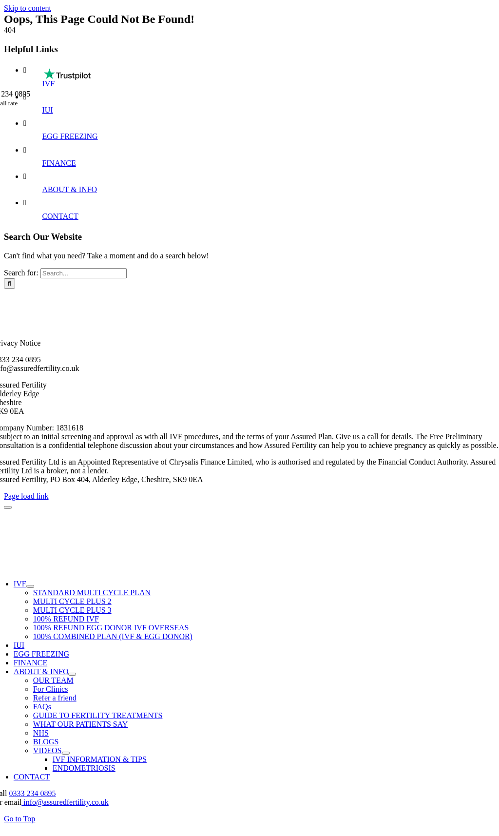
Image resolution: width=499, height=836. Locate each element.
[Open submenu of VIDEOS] (66, 753)
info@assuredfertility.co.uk (65, 802)
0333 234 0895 (32, 793)
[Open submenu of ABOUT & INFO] (72, 674)
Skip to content (27, 8)
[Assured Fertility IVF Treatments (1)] (253, 59)
